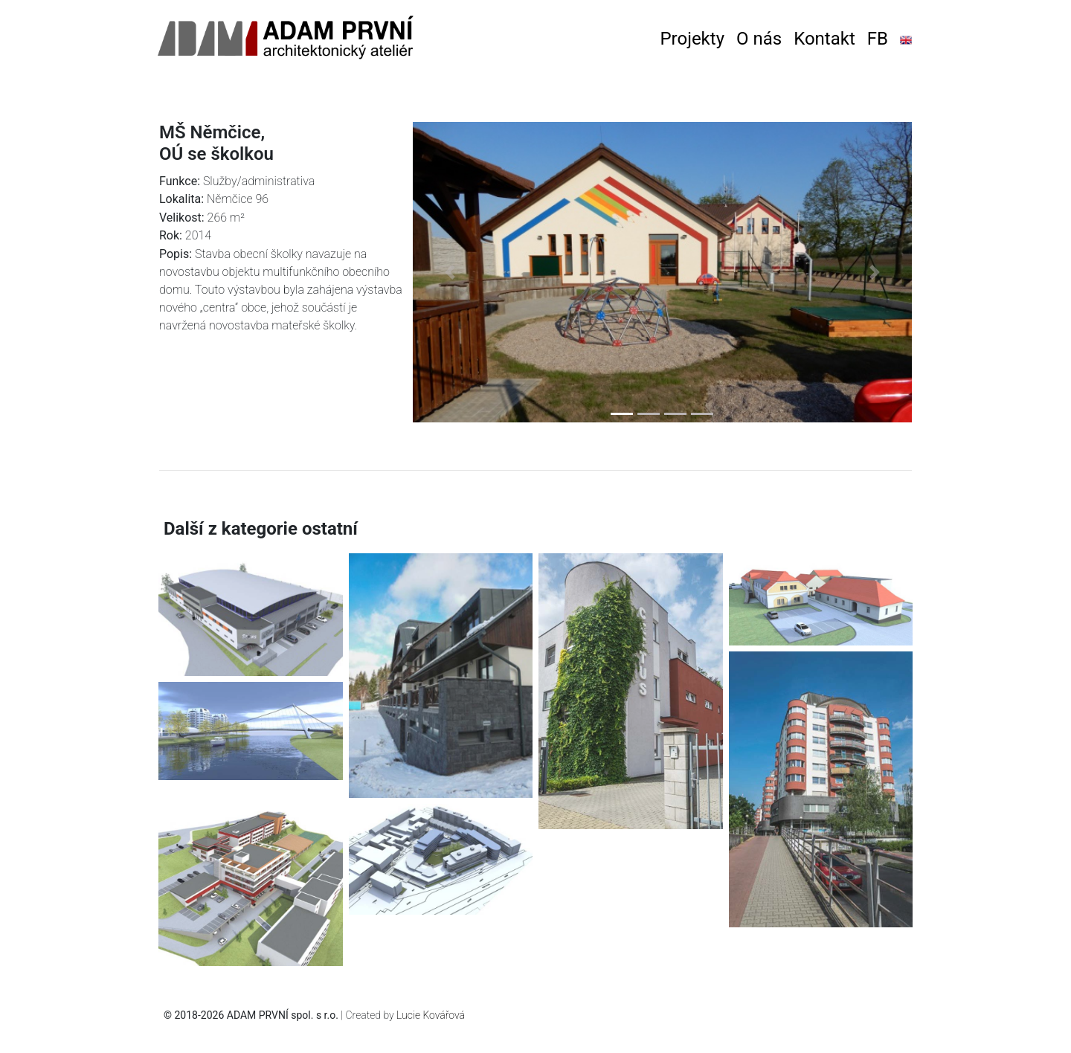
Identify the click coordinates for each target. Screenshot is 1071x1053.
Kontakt (824, 38)
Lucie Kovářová (430, 1015)
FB (877, 38)
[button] (450, 272)
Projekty (692, 38)
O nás (759, 38)
